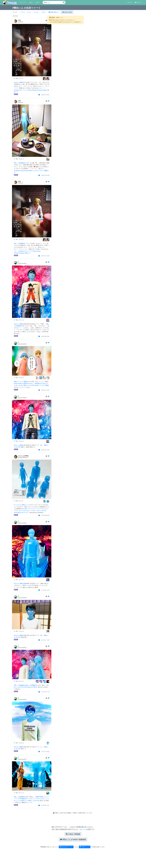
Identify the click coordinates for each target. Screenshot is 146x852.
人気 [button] (30, 2)
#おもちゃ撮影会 (19, 82)
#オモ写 (32, 385)
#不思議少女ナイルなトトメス (28, 798)
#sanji (29, 90)
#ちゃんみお (19, 385)
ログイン (138, 2)
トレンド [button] (22, 2)
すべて (15, 12)
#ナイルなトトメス (43, 798)
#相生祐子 (26, 383)
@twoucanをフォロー (66, 846)
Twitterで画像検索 (73, 839)
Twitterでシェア (85, 846)
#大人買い (25, 508)
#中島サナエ (24, 800)
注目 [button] (37, 2)
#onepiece (17, 90)
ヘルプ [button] (129, 2)
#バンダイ (17, 505)
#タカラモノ (25, 512)
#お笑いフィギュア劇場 (42, 385)
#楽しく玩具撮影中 (31, 685)
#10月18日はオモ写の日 (30, 687)
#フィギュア (19, 510)
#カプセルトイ (27, 510)
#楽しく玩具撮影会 (19, 163)
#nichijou (20, 383)
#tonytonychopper (41, 90)
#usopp (34, 90)
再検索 (73, 834)
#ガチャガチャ (39, 170)
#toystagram (17, 512)
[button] (54, 12)
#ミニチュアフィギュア (35, 508)
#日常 (15, 383)
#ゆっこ (32, 383)
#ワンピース (24, 90)
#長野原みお (38, 383)
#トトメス (17, 800)
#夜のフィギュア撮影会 (21, 381)
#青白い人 (32, 170)
